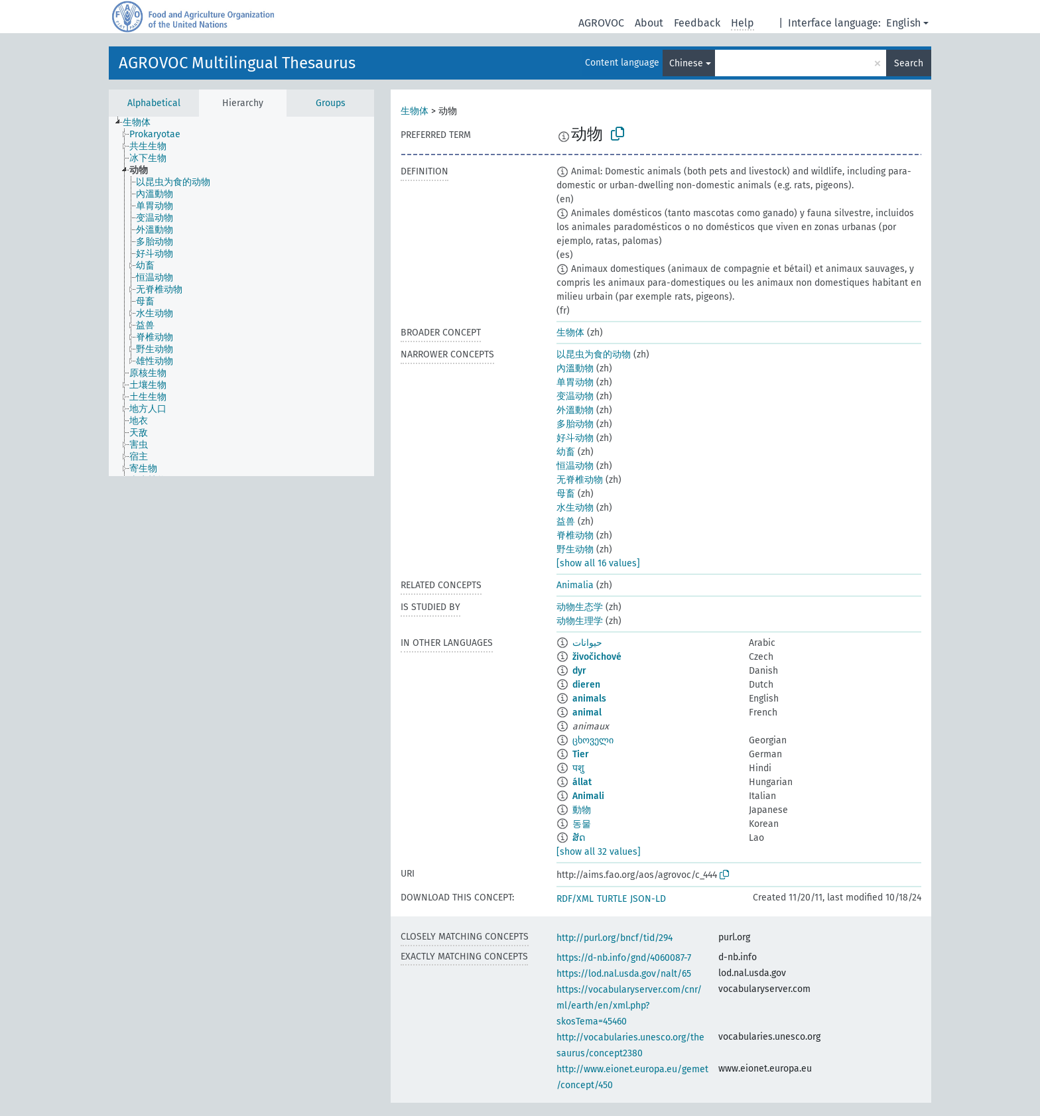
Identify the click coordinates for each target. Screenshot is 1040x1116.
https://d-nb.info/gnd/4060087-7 (623, 957)
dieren (586, 684)
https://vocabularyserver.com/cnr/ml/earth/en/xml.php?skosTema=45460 (629, 1005)
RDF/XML (575, 898)
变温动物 (575, 396)
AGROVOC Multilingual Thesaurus (237, 63)
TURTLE (612, 898)
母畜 (565, 493)
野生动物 (575, 549)
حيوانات (587, 643)
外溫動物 (575, 410)
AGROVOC (601, 23)
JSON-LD (648, 898)
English (903, 23)
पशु (578, 768)
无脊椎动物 (579, 479)
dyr (579, 670)
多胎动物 (575, 424)
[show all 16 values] (598, 563)
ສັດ (578, 837)
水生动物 (575, 507)
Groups (331, 103)
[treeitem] (142, 123)
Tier (580, 754)
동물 (581, 824)
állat (582, 782)
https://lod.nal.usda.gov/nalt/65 (623, 973)
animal (587, 712)
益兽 (565, 521)
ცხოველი (593, 740)
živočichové (596, 656)
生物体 (414, 111)
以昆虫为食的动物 (593, 354)
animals (589, 698)
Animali (588, 796)
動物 (581, 810)
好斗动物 (575, 438)
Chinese (686, 63)
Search (908, 63)
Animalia (575, 585)
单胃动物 (575, 382)
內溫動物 (575, 368)
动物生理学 (579, 621)
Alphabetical (153, 103)
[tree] (241, 296)
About (649, 23)
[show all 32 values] (598, 851)
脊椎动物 (575, 535)
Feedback (697, 23)
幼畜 (565, 452)
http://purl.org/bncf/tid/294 (614, 938)
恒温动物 (575, 465)
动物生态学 (579, 607)
